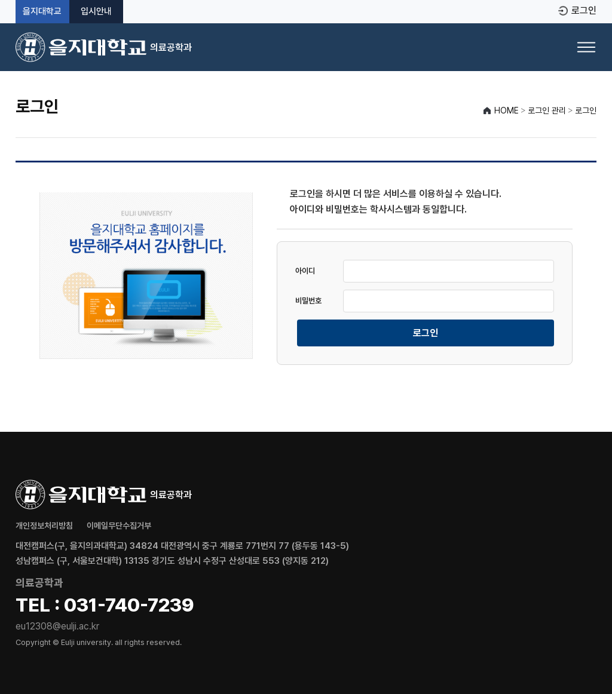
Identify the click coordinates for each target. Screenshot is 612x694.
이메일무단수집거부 (119, 525)
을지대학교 (42, 11)
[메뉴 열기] (586, 47)
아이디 (305, 270)
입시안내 (96, 11)
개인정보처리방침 (44, 525)
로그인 (583, 10)
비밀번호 (308, 300)
